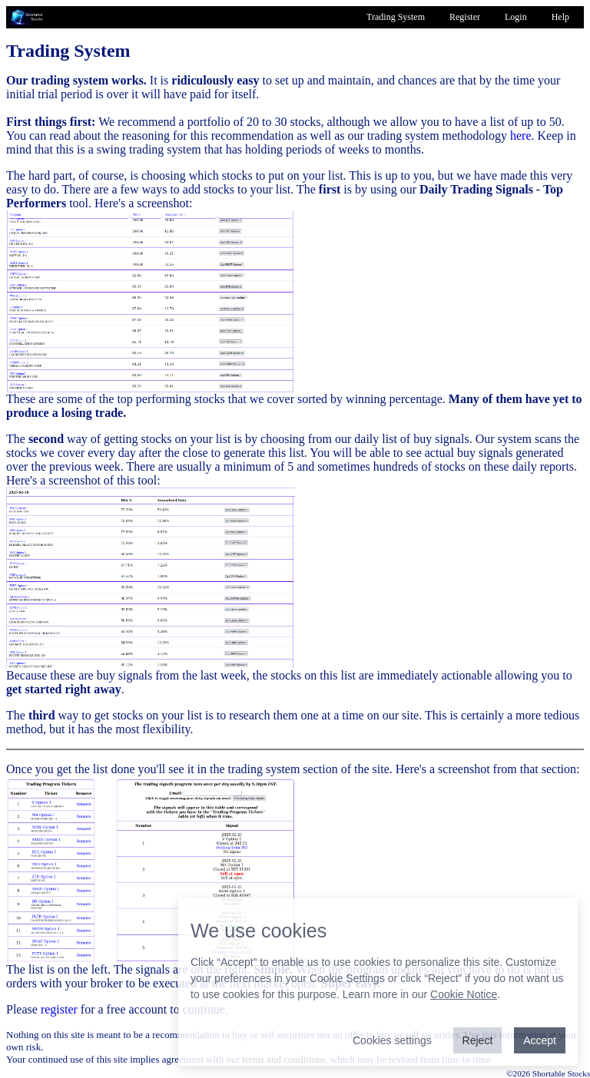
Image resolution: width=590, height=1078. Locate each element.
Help (560, 17)
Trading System (395, 17)
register (59, 1009)
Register (464, 17)
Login (516, 17)
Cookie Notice (463, 994)
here (521, 135)
